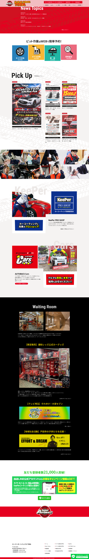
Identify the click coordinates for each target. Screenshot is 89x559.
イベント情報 (48, 551)
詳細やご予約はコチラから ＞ (67, 229)
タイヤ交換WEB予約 (59, 543)
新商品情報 (47, 553)
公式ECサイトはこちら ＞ (65, 398)
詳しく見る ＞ (68, 426)
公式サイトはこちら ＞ (66, 454)
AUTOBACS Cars (72, 546)
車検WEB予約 (58, 548)
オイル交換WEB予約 (59, 546)
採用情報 (70, 548)
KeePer (70, 543)
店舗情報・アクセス (73, 551)
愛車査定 (77, 2)
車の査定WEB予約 (59, 551)
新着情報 (47, 548)
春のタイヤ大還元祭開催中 (26, 22)
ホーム (46, 543)
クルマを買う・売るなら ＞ (21, 283)
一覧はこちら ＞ (64, 29)
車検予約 (68, 2)
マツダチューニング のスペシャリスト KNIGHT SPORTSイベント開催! (36, 26)
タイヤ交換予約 (48, 2)
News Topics (48, 546)
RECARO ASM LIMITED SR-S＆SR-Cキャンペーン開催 (32, 18)
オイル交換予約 (58, 2)
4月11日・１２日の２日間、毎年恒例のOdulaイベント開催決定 (34, 14)
